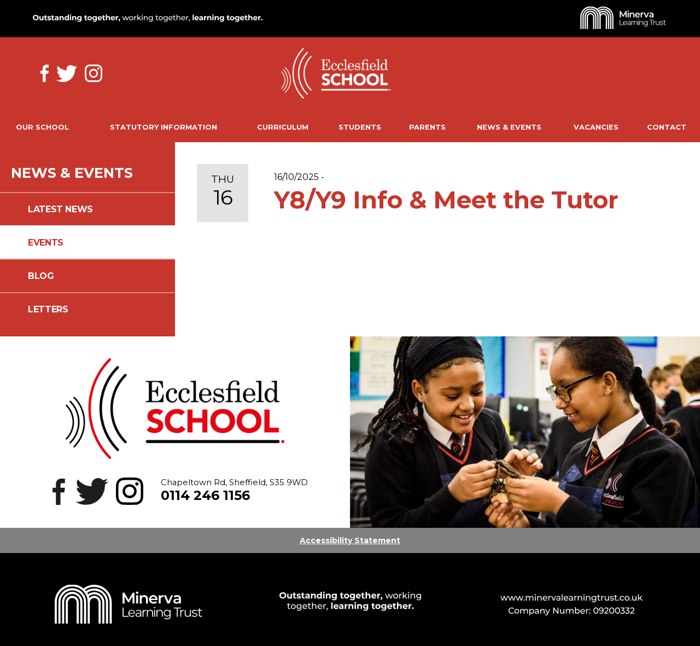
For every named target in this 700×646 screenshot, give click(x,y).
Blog (41, 276)
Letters (48, 309)
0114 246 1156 (205, 495)
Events (45, 242)
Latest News (60, 209)
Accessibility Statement (350, 540)
